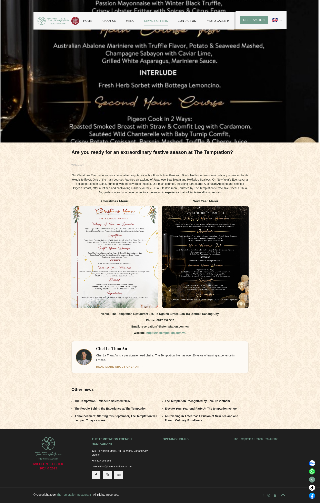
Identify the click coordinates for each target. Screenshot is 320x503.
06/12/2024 (77, 164)
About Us (109, 20)
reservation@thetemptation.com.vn (112, 466)
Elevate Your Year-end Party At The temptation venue (201, 408)
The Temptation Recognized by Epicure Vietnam (197, 401)
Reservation (254, 20)
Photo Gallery (218, 20)
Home (87, 20)
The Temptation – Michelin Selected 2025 (102, 401)
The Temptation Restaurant (74, 494)
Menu (130, 20)
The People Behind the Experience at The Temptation (110, 408)
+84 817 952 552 (101, 460)
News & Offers (156, 20)
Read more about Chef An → (119, 366)
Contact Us (187, 20)
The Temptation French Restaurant (255, 439)
